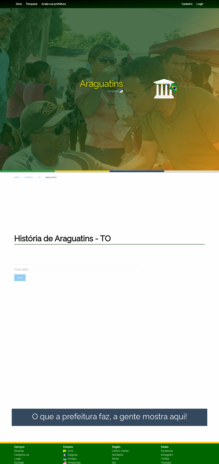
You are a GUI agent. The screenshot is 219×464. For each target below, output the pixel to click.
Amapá (69, 458)
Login (199, 4)
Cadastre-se (21, 454)
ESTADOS (29, 177)
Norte (115, 458)
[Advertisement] (109, 204)
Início (19, 4)
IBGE (25, 280)
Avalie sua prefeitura (53, 4)
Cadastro (186, 4)
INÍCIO (17, 177)
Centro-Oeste (120, 450)
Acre (68, 450)
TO (39, 177)
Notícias (19, 450)
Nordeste (117, 454)
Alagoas (70, 454)
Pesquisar (31, 4)
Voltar (20, 288)
